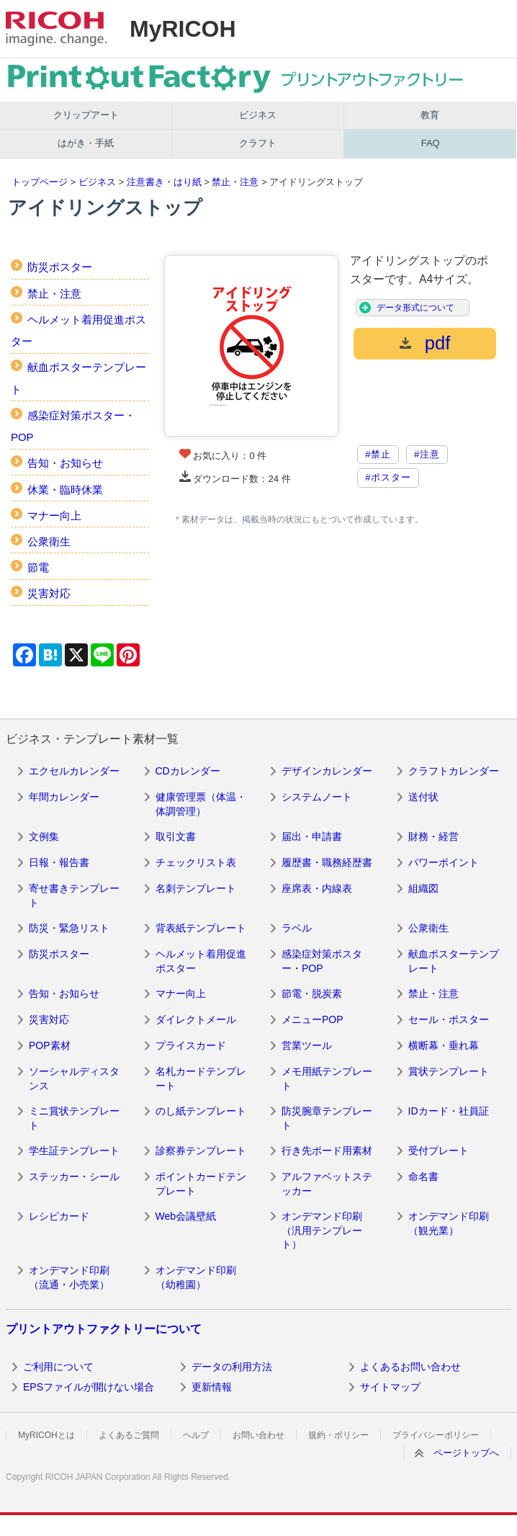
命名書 (423, 1176)
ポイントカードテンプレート (201, 1184)
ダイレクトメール (196, 1019)
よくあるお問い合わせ (410, 1366)
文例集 (44, 836)
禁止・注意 (235, 182)
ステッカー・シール (74, 1176)
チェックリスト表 (196, 862)
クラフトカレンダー (453, 771)
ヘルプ (196, 1435)
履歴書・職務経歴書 (327, 862)
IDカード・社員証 (448, 1111)
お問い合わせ (258, 1435)
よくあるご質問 (129, 1435)
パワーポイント (443, 862)
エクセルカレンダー (74, 771)
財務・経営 (433, 836)
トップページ (40, 182)
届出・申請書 (312, 836)
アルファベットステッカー (327, 1184)
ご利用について (58, 1366)
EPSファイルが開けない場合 (88, 1387)
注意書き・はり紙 (164, 182)
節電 (38, 567)
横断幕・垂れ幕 (443, 1045)
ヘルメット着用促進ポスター (201, 961)
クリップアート (86, 115)
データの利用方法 (232, 1366)
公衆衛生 (49, 541)
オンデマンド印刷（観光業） (448, 1223)
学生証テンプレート (74, 1150)
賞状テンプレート (448, 1071)
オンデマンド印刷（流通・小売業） (69, 1277)
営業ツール (307, 1045)
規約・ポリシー (338, 1435)
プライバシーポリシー (435, 1435)
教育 (430, 115)
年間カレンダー (64, 797)
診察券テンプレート (201, 1150)
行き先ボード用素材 (327, 1150)
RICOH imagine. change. (56, 29)
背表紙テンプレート (201, 928)
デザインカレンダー (327, 771)
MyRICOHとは (46, 1435)
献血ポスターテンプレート (453, 961)
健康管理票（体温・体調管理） (201, 804)
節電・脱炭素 (312, 993)
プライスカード (191, 1045)
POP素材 (50, 1045)
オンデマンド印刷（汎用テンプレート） (322, 1230)
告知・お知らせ (65, 463)
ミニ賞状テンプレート (74, 1118)
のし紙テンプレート (201, 1111)
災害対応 (49, 593)
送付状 (423, 797)
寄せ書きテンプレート (74, 895)
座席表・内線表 (317, 888)
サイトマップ (390, 1387)
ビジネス (258, 115)
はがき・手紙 (86, 143)
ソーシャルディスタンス (74, 1078)
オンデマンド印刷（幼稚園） (196, 1277)
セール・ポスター (448, 1019)
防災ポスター (59, 267)
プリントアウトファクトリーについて (104, 1329)
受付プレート (438, 1150)
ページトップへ (466, 1452)
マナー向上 (54, 515)
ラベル (297, 928)
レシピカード (59, 1216)
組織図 (423, 888)
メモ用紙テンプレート (327, 1078)
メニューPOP (312, 1019)
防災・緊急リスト (69, 928)
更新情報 (212, 1387)
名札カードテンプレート (201, 1078)
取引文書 (176, 836)
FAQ (430, 143)
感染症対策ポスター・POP (322, 961)
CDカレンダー (188, 771)
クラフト (258, 143)
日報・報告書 (59, 862)
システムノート (317, 797)
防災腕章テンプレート (327, 1118)
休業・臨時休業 (65, 489)
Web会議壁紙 (186, 1216)
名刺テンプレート (196, 888)
